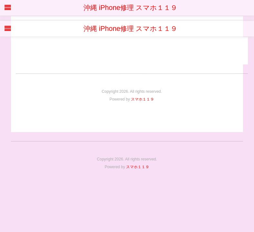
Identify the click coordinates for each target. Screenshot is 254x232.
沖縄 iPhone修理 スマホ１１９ (127, 8)
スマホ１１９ (142, 99)
